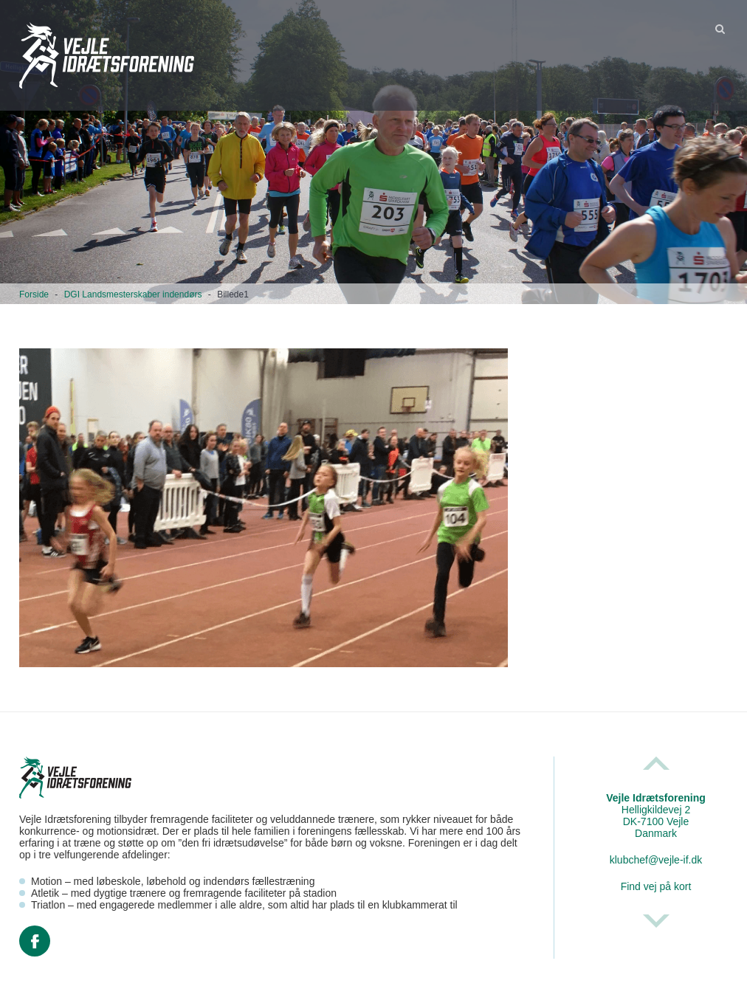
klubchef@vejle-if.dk (656, 860)
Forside (34, 294)
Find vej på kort (656, 886)
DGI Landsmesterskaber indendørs (133, 294)
